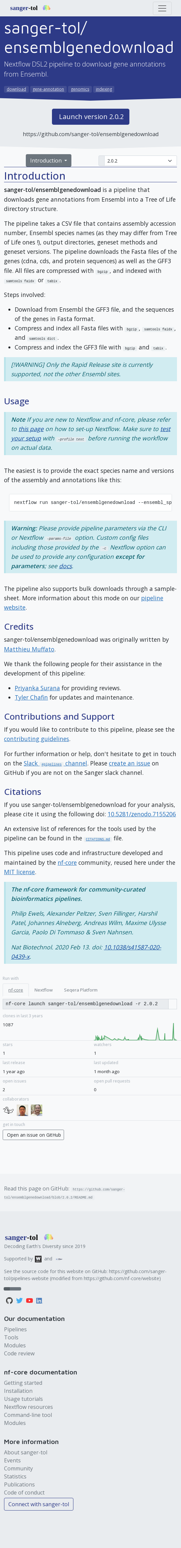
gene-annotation (48, 89)
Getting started (23, 1382)
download (16, 89)
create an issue (129, 763)
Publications (19, 1484)
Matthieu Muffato (29, 649)
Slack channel (55, 763)
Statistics (15, 1476)
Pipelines (15, 1329)
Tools (11, 1337)
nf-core (67, 862)
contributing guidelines (36, 739)
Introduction (46, 160)
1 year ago (14, 1071)
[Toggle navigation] (162, 8)
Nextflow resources (28, 1407)
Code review (19, 1353)
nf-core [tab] (15, 990)
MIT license (19, 872)
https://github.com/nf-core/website (121, 1278)
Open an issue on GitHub (34, 1135)
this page (31, 429)
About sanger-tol (25, 1452)
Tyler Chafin (31, 697)
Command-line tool (28, 1415)
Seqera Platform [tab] (81, 990)
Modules (15, 1345)
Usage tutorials (23, 1399)
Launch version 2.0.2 (91, 116)
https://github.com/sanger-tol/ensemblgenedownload (91, 134)
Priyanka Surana (37, 688)
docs (65, 566)
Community (18, 1468)
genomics (80, 89)
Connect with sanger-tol (38, 1504)
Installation (18, 1391)
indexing (104, 89)
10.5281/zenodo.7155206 (142, 814)
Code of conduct (24, 1492)
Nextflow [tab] (44, 990)
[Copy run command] (86, 1004)
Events (12, 1460)
